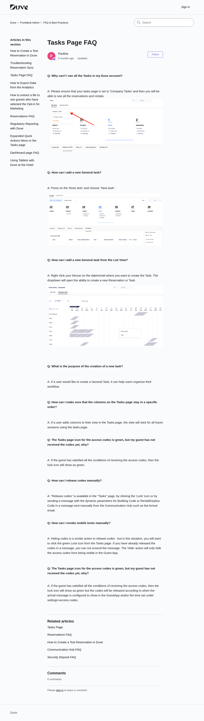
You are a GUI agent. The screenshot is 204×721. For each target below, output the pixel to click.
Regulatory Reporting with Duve (24, 126)
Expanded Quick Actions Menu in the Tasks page (23, 140)
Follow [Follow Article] (155, 54)
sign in (60, 690)
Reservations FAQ (22, 116)
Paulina (63, 53)
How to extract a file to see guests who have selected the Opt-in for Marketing (25, 101)
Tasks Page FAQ (21, 75)
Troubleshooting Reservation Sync (22, 65)
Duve (13, 22)
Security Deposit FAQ (61, 657)
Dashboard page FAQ (24, 152)
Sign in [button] (185, 7)
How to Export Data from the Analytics (23, 85)
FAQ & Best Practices (55, 22)
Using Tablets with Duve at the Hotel (22, 162)
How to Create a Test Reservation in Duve (24, 53)
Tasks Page (55, 627)
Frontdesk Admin (30, 22)
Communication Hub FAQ (64, 649)
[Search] (164, 23)
